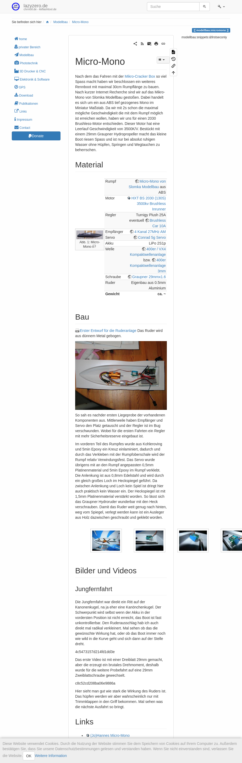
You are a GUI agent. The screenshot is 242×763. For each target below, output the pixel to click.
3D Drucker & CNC (30, 71)
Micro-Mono (80, 22)
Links (20, 111)
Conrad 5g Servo (152, 237)
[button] (221, 6)
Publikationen (26, 103)
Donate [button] (36, 136)
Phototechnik (26, 63)
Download (23, 95)
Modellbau (60, 22)
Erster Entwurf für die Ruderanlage (108, 330)
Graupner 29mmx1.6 (149, 277)
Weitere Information (51, 756)
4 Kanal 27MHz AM (150, 232)
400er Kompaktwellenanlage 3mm (148, 265)
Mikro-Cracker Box (140, 76)
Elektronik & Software (32, 79)
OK (28, 756)
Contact (22, 127)
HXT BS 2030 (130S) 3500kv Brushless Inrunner (148, 203)
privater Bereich (27, 47)
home (20, 38)
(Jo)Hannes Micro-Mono (110, 735)
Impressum (23, 119)
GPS (19, 87)
